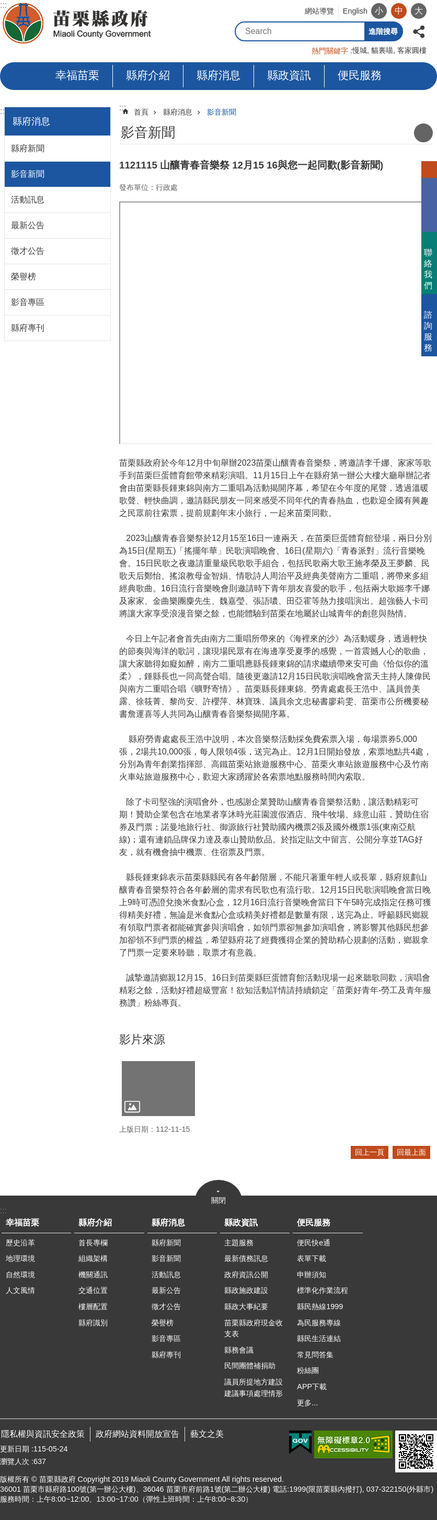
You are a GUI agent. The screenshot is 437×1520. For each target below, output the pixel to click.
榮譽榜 (23, 276)
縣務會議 (239, 1350)
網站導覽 (319, 11)
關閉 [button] (218, 1200)
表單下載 (311, 1258)
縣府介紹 (148, 75)
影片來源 (142, 1039)
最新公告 (27, 225)
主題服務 (239, 1242)
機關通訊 (93, 1274)
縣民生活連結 (319, 1338)
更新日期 (14, 1449)
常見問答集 (315, 1354)
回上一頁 (369, 1152)
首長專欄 (93, 1242)
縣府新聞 (27, 148)
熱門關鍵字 (330, 51)
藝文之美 (207, 1433)
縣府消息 (218, 75)
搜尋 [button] (355, 31)
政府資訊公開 (246, 1274)
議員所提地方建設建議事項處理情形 (253, 1388)
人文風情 (20, 1290)
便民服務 (360, 75)
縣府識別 (93, 1323)
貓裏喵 (382, 50)
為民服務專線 (319, 1323)
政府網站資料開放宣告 (137, 1433)
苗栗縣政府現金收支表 (253, 1328)
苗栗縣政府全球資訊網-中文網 (77, 24)
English (355, 11)
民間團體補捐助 (249, 1365)
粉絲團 (308, 1370)
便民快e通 (313, 1242)
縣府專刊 (27, 327)
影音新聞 (27, 174)
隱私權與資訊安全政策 (43, 1433)
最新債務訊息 (246, 1258)
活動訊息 (27, 199)
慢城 (359, 50)
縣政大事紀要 (246, 1306)
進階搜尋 (383, 31)
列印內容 (423, 132)
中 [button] (399, 10)
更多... (307, 1403)
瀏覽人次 (14, 1461)
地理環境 (20, 1258)
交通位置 (93, 1290)
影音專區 (27, 302)
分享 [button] (418, 30)
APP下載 (312, 1386)
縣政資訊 (289, 75)
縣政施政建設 (246, 1290)
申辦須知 (311, 1274)
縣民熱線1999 (320, 1306)
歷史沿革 (20, 1242)
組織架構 (93, 1258)
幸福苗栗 (77, 75)
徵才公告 (27, 250)
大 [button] (419, 10)
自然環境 (20, 1274)
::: (3, 111)
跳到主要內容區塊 (5, 5)
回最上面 (411, 1152)
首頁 (141, 112)
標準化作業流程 (322, 1290)
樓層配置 (93, 1306)
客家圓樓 (412, 50)
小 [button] (379, 10)
